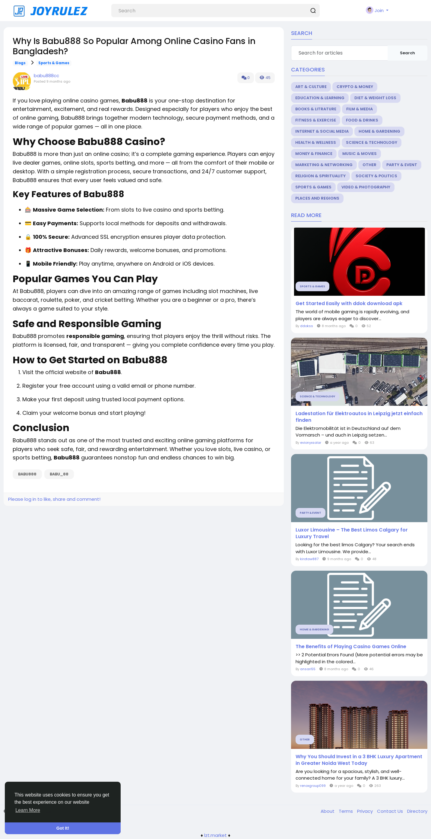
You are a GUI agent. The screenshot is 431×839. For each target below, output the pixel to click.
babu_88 (59, 474)
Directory (417, 811)
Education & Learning (319, 98)
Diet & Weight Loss (375, 98)
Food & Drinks (362, 120)
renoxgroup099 (313, 785)
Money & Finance (313, 153)
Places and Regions (317, 198)
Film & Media (359, 109)
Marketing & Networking (324, 165)
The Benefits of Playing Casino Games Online (351, 646)
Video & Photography (365, 187)
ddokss (306, 325)
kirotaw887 (309, 559)
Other (369, 165)
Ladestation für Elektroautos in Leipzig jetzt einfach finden (359, 417)
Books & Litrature (315, 109)
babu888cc (46, 75)
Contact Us (390, 811)
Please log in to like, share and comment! (54, 499)
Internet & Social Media (322, 131)
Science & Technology (371, 142)
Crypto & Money (355, 87)
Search (407, 53)
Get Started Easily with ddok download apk (349, 303)
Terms (346, 811)
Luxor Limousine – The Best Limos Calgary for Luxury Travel (352, 533)
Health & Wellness (315, 142)
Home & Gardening (379, 131)
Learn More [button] (27, 810)
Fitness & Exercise (315, 120)
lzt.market (215, 835)
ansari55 (307, 669)
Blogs (20, 63)
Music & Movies (359, 153)
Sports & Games (53, 63)
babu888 (27, 474)
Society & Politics (376, 176)
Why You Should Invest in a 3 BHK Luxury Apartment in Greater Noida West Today (359, 760)
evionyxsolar (310, 442)
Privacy (365, 811)
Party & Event (401, 165)
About (328, 811)
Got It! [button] (62, 828)
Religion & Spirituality (320, 176)
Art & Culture (311, 87)
